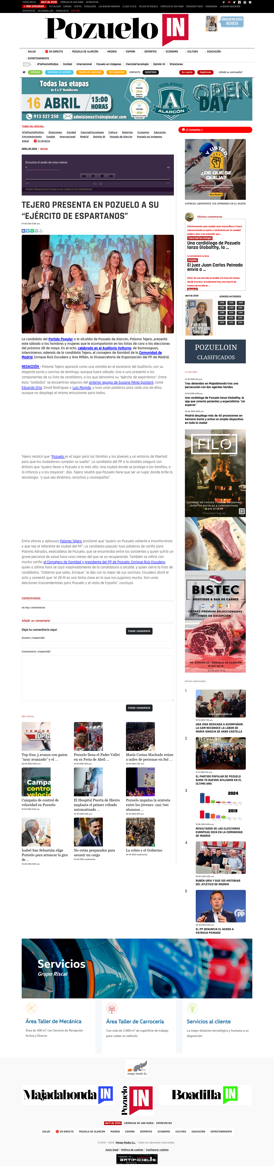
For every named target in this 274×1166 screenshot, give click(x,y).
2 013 (231, 323)
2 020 (222, 313)
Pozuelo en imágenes (108, 64)
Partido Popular (60, 339)
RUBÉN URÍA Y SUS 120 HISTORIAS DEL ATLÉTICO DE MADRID (218, 882)
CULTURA (192, 51)
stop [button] (102, 176)
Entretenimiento (32, 136)
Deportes (127, 132)
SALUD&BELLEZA (45, 11)
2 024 (241, 303)
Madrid (84, 136)
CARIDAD (67, 6)
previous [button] (84, 176)
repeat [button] (95, 183)
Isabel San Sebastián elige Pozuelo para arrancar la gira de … (45, 855)
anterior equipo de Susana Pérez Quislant (121, 382)
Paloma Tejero (71, 541)
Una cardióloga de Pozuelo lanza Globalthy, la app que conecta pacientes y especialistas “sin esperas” (215, 401)
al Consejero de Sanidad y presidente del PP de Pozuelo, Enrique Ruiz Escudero (104, 562)
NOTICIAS (35, 72)
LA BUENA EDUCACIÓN (230, 6)
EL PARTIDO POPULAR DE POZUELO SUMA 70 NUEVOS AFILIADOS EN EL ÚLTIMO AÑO (218, 780)
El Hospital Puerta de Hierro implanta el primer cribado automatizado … (97, 805)
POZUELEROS (90, 6)
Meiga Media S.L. (126, 1142)
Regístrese (205, 72)
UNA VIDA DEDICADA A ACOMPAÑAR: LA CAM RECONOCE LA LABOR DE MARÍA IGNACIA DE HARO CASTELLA (219, 728)
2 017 (222, 318)
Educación (160, 132)
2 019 (231, 313)
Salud (25, 141)
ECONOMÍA (172, 51)
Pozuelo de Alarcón (121, 136)
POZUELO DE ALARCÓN (85, 51)
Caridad (67, 64)
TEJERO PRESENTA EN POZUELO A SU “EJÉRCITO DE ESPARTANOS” (59, 189)
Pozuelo (58, 457)
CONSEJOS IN (62, 11)
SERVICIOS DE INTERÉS (59, 72)
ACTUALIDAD (55, 6)
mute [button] (26, 167)
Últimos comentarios (209, 216)
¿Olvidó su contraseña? (231, 72)
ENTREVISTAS (92, 2)
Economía (143, 132)
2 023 (222, 308)
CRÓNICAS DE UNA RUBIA (71, 2)
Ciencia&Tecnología (137, 64)
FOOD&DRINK (211, 6)
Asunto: (33, 638)
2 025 (231, 303)
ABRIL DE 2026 (29, 149)
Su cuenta (187, 72)
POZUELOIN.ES (29, 2)
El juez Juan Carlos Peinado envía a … (215, 267)
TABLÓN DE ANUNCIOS (90, 72)
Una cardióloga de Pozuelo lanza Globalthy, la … (213, 245)
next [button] (111, 176)
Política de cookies (132, 1150)
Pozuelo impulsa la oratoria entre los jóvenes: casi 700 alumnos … (148, 805)
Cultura (112, 132)
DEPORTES (150, 51)
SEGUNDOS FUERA (194, 6)
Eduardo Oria (32, 388)
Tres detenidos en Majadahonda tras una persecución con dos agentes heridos (211, 385)
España (50, 136)
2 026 (222, 303)
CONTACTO (134, 72)
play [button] (93, 176)
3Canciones (176, 64)
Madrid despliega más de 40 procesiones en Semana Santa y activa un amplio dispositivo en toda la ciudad (214, 419)
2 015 (240, 318)
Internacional (84, 64)
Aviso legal (112, 1150)
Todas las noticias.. (33, 126)
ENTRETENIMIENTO (38, 58)
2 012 (240, 323)
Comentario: (36, 651)
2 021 (240, 308)
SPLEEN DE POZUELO (148, 6)
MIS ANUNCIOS (116, 72)
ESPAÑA (130, 51)
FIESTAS (78, 6)
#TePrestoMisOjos (47, 64)
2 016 (231, 318)
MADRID (112, 51)
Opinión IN (159, 64)
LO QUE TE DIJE (129, 6)
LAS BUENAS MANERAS (109, 6)
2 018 (240, 313)
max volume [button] (168, 167)
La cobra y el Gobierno (144, 850)
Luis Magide (81, 388)
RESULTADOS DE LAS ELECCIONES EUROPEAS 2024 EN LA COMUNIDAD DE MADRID (219, 832)
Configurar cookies (157, 1150)
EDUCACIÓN (214, 51)
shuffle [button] (100, 183)
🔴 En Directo (41, 141)
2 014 (222, 323)
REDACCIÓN (31, 367)
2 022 (231, 308)
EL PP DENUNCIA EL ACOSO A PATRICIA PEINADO (215, 931)
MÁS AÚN (75, 11)
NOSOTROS (150, 72)
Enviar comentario (139, 631)
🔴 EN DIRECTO (54, 51)
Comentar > (196, 129)
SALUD (32, 51)
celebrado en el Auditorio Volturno (104, 348)
